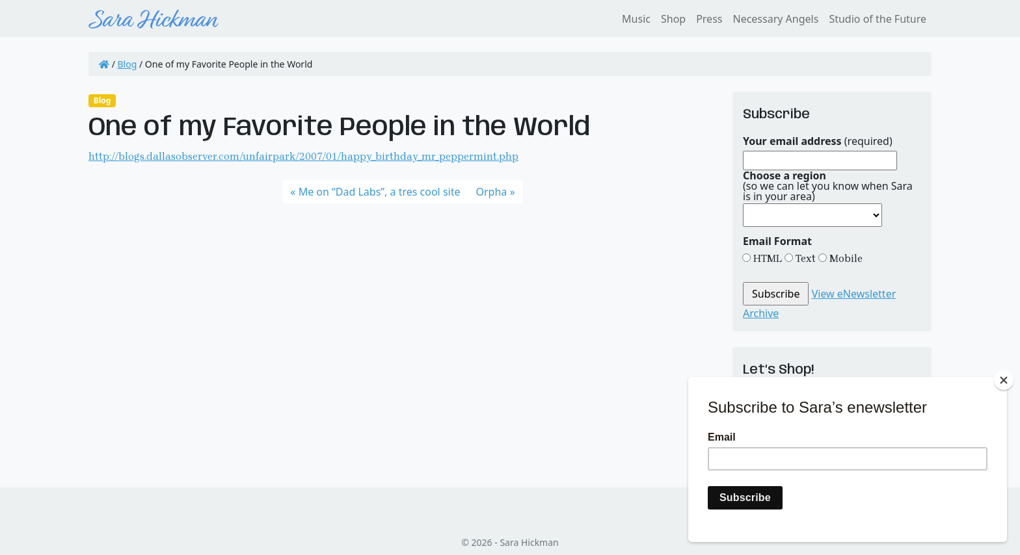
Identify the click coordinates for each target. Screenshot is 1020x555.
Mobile (845, 258)
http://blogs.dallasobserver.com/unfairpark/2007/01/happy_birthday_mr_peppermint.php (303, 156)
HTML (766, 258)
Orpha (491, 192)
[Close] (1003, 380)
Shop (673, 19)
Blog (127, 64)
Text (804, 258)
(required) (817, 141)
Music (636, 19)
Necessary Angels (775, 19)
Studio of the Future (877, 19)
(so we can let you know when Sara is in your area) (828, 185)
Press (709, 19)
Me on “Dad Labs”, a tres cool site (380, 192)
